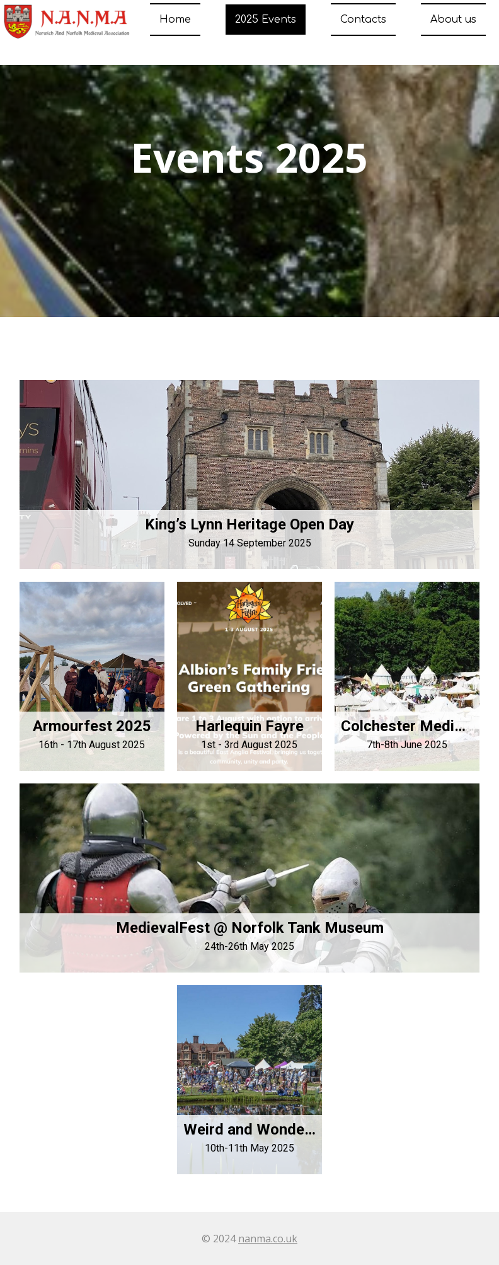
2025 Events (265, 19)
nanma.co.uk (267, 1238)
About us (453, 19)
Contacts (363, 19)
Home (175, 19)
